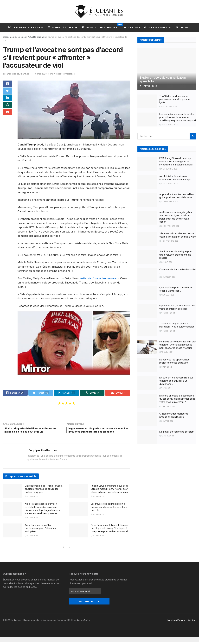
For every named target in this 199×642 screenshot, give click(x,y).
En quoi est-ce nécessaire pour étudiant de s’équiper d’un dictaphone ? (176, 380)
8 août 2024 (166, 262)
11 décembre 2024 (169, 125)
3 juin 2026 (31, 502)
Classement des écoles (14, 37)
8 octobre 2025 (168, 106)
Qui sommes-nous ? (157, 27)
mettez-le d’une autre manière (97, 278)
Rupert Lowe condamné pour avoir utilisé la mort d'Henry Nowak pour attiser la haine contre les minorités (109, 494)
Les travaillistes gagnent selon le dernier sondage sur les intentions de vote (109, 512)
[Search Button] (193, 136)
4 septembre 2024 (169, 241)
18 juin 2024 (166, 352)
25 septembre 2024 (169, 226)
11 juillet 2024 (167, 295)
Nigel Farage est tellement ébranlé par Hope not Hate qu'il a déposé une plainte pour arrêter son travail (109, 533)
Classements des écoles (25, 27)
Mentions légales (176, 625)
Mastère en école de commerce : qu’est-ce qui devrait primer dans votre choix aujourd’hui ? (177, 398)
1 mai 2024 (165, 388)
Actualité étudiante (62, 27)
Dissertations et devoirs (99, 27)
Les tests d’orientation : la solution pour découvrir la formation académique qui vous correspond (177, 117)
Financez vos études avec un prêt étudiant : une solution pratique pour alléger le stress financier (177, 344)
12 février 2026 (148, 86)
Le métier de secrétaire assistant (176, 431)
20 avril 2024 (167, 421)
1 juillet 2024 (167, 313)
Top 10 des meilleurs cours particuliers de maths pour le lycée (174, 99)
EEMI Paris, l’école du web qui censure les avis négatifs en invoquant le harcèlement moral (176, 161)
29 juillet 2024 (168, 277)
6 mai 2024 (165, 367)
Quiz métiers (130, 27)
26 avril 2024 (167, 406)
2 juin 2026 (97, 502)
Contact (183, 27)
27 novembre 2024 (169, 202)
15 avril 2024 (166, 436)
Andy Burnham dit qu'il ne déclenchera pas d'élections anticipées (40, 533)
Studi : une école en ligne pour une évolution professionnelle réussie (175, 254)
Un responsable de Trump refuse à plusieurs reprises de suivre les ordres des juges (44, 494)
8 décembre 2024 (169, 169)
